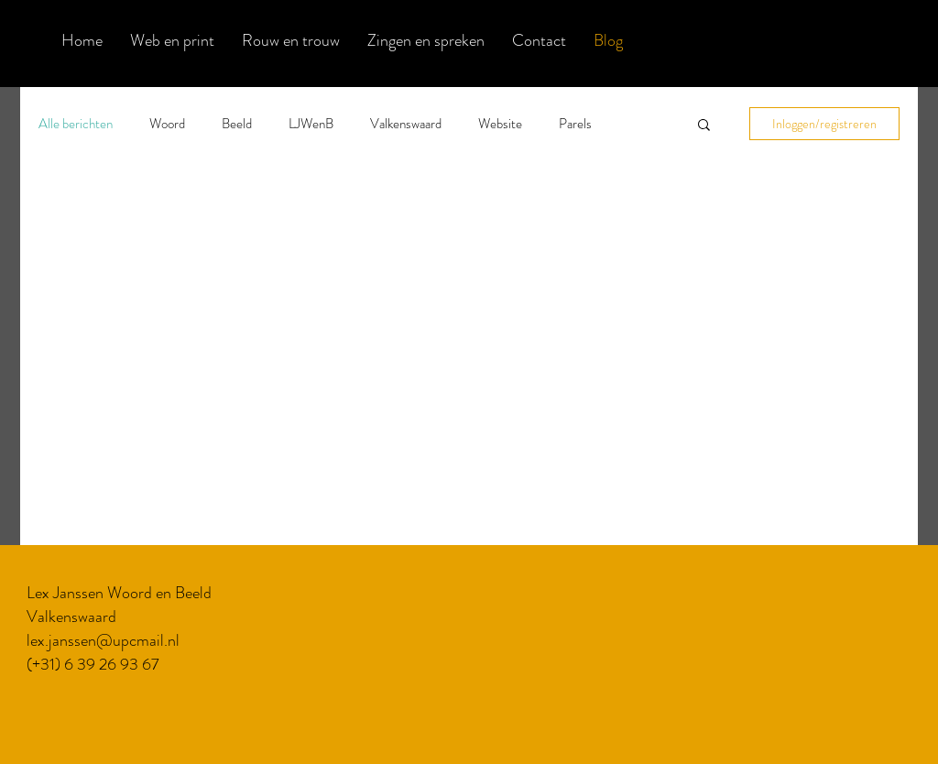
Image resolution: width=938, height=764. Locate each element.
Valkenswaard (406, 124)
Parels (575, 124)
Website (500, 124)
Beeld (237, 124)
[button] (704, 126)
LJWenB (311, 124)
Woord (167, 124)
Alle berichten (75, 124)
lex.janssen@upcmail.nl (103, 640)
